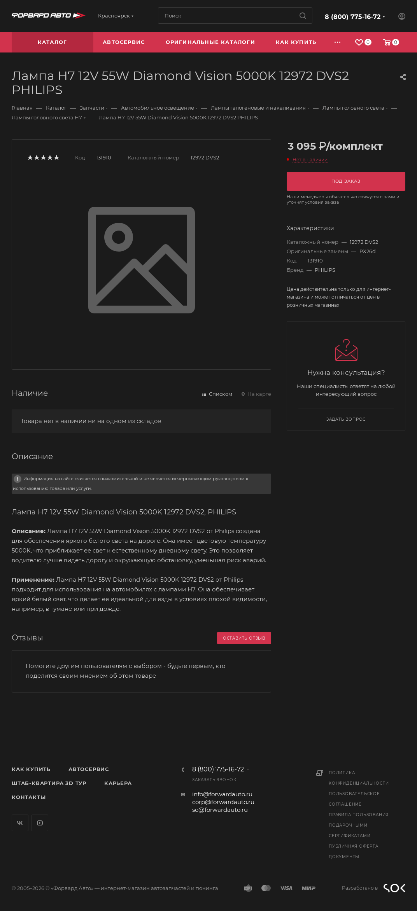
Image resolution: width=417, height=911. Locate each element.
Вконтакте (20, 823)
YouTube (40, 823)
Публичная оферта (353, 846)
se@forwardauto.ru (220, 809)
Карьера (118, 783)
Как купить (31, 769)
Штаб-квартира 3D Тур (49, 783)
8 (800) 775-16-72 (352, 17)
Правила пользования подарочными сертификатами (359, 825)
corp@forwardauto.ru (223, 802)
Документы (344, 856)
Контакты (29, 797)
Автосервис (88, 769)
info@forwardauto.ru (222, 794)
